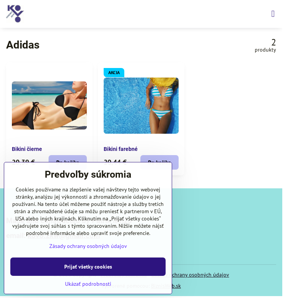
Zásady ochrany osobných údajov (190, 274)
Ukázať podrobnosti (88, 283)
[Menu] (273, 13)
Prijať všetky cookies (88, 266)
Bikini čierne (27, 149)
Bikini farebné (121, 149)
